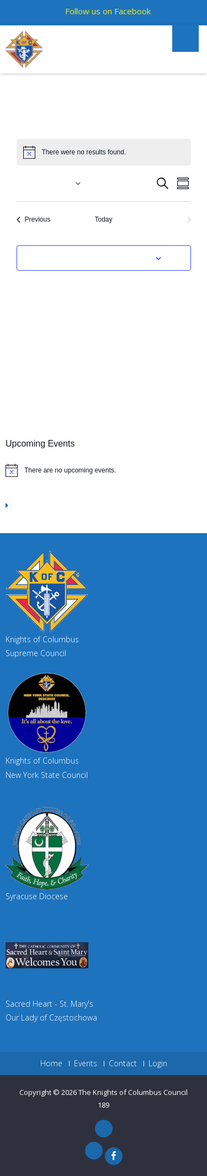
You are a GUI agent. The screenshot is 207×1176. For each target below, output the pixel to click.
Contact (123, 1063)
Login (157, 1063)
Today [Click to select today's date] (103, 219)
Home (51, 1063)
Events (85, 1063)
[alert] (103, 470)
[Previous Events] (34, 219)
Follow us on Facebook (108, 11)
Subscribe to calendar (98, 258)
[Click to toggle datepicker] (49, 183)
